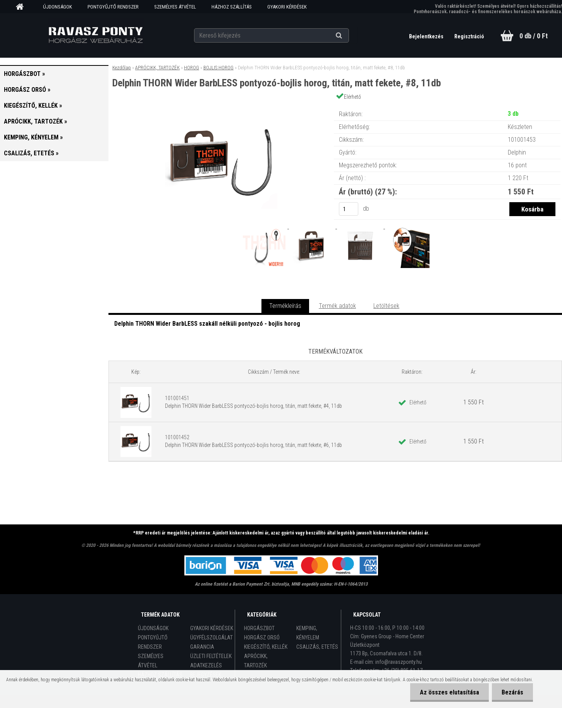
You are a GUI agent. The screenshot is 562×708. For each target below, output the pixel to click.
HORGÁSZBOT (259, 628)
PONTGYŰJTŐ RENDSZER (113, 7)
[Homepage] (22, 7)
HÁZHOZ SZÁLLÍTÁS (231, 7)
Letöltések (386, 305)
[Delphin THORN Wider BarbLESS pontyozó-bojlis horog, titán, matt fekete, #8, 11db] (221, 106)
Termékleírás (285, 305)
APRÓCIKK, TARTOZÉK (157, 67)
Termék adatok (337, 305)
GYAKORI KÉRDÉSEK (287, 7)
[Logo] (95, 35)
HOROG (191, 67)
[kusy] (348, 209)
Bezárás (512, 692)
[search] (348, 35)
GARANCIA (202, 647)
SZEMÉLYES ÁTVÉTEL (175, 7)
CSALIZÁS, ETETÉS (317, 647)
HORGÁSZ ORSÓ (262, 637)
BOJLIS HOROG (218, 67)
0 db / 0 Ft (533, 36)
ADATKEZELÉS (206, 665)
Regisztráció (469, 36)
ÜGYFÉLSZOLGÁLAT (211, 637)
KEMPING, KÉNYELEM (307, 633)
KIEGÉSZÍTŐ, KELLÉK (265, 647)
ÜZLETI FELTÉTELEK (211, 656)
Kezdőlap (121, 67)
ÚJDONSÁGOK (57, 7)
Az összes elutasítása (449, 692)
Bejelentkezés (427, 36)
